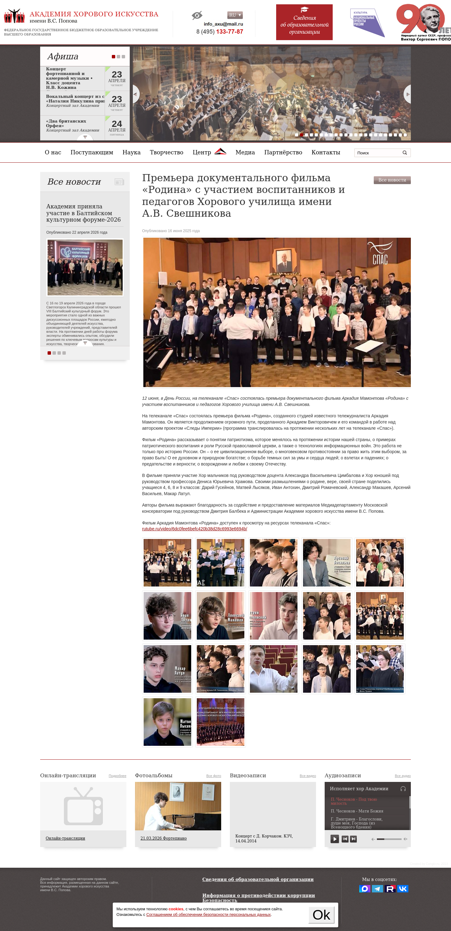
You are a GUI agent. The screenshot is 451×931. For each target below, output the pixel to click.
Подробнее (117, 776)
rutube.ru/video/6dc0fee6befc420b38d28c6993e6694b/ (194, 528)
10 (341, 134)
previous (345, 839)
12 (350, 134)
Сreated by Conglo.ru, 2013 (429, 864)
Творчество (166, 152)
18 (380, 134)
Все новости (392, 179)
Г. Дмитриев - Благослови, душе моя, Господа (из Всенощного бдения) (357, 823)
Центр (209, 152)
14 (360, 134)
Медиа (245, 152)
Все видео (308, 776)
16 (370, 134)
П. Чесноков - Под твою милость (354, 802)
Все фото (213, 776)
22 (400, 134)
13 (355, 134)
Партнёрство (283, 152)
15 (365, 134)
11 (346, 134)
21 (395, 134)
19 (385, 134)
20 (390, 134)
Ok (321, 915)
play (335, 839)
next (353, 839)
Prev (136, 94)
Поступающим (91, 152)
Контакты (326, 152)
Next (407, 94)
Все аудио (403, 776)
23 (405, 134)
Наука (132, 152)
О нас (53, 152)
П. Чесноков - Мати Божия (357, 811)
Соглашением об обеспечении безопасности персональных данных (208, 914)
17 (375, 134)
